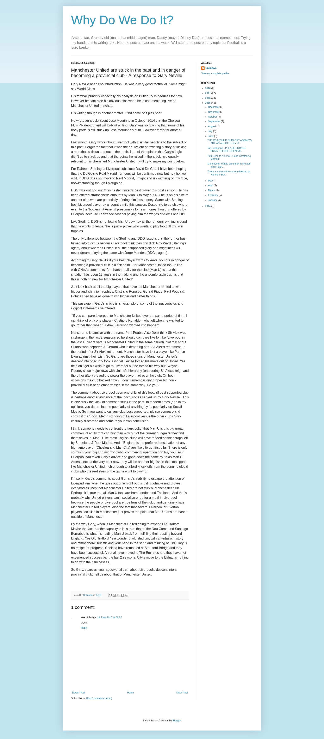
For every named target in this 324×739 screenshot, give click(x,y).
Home (130, 692)
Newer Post (78, 692)
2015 (208, 102)
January (213, 200)
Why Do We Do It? (122, 20)
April (211, 185)
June (211, 136)
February (213, 195)
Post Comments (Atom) (99, 698)
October (213, 116)
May (210, 180)
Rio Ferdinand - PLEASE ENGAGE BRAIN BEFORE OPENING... (226, 150)
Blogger (177, 720)
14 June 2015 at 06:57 (109, 617)
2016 (208, 98)
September (214, 121)
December (214, 107)
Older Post (182, 692)
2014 (208, 206)
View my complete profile (215, 73)
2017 (208, 93)
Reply (84, 627)
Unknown (211, 68)
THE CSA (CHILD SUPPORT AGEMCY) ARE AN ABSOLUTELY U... (229, 142)
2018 (208, 88)
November (214, 112)
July (210, 131)
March (212, 190)
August (212, 126)
